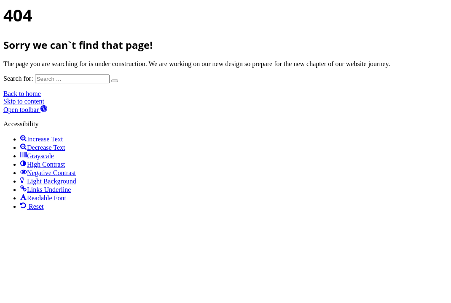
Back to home (22, 93)
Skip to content (23, 101)
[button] (25, 109)
